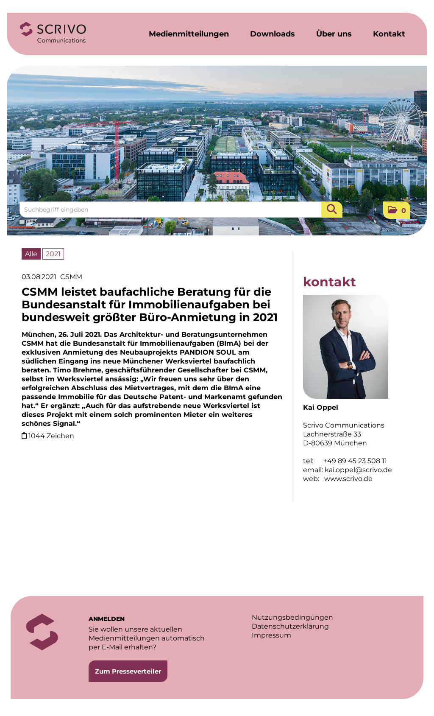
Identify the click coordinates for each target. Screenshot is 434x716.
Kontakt (389, 34)
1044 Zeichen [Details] (51, 436)
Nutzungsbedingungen (292, 617)
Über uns (334, 34)
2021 (53, 254)
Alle (31, 254)
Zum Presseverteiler (128, 671)
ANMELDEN (107, 619)
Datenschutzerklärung (290, 626)
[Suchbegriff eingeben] (180, 209)
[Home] (52, 33)
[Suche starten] (331, 209)
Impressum (271, 635)
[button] (396, 210)
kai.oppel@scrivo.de (358, 470)
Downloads (272, 34)
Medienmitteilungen (189, 34)
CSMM (71, 277)
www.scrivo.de (348, 479)
